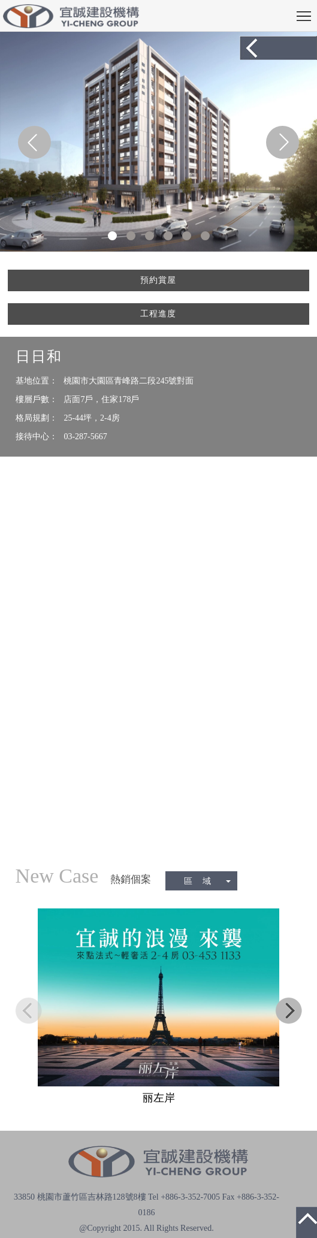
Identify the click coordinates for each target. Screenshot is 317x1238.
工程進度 (158, 313)
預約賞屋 (158, 280)
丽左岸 (159, 1097)
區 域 (207, 881)
